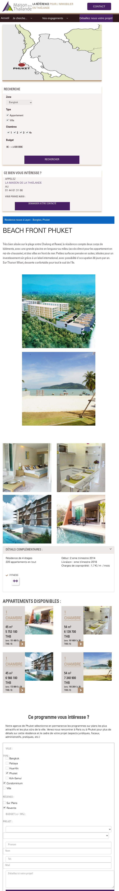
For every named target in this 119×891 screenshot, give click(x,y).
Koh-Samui (15, 778)
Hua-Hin (14, 768)
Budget (10, 140)
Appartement (16, 115)
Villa (12, 120)
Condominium (15, 783)
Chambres (11, 127)
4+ (30, 133)
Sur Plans (12, 803)
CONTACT (99, 6)
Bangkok (14, 758)
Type (8, 109)
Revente (11, 808)
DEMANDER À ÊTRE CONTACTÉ (42, 204)
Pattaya (13, 763)
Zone (8, 97)
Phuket (13, 773)
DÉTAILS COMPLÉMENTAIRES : (24, 549)
